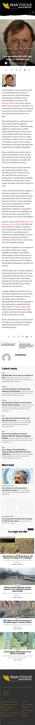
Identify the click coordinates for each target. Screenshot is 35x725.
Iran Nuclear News (8, 48)
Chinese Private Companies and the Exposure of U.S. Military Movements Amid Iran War (17, 589)
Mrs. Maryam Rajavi (18, 307)
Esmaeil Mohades (17, 564)
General (4, 386)
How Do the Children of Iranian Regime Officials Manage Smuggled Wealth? (16, 436)
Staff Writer (14, 63)
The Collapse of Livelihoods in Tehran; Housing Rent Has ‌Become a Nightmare (16, 452)
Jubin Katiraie (17, 628)
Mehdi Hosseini (17, 597)
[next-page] (19, 664)
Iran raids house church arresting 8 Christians (8, 344)
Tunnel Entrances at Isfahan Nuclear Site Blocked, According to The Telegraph (17, 557)
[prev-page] (15, 664)
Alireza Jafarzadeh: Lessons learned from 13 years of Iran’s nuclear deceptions (26, 345)
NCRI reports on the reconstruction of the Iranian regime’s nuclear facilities (17, 621)
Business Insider (8, 103)
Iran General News (8, 516)
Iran (3, 373)
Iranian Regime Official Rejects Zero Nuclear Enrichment (17, 653)
